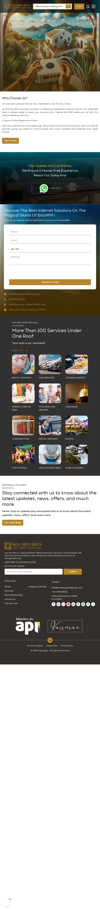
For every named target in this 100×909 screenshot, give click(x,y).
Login (79, 6)
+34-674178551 (60, 592)
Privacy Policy (67, 646)
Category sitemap (37, 586)
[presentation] (26, 271)
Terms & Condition (35, 646)
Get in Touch (10, 140)
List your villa (11, 603)
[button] (11, 249)
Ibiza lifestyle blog (13, 595)
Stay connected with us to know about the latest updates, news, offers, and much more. (49, 499)
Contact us (10, 599)
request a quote (50, 282)
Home (8, 586)
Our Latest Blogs (12, 522)
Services (9, 590)
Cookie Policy (52, 646)
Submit (72, 571)
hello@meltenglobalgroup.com (67, 587)
